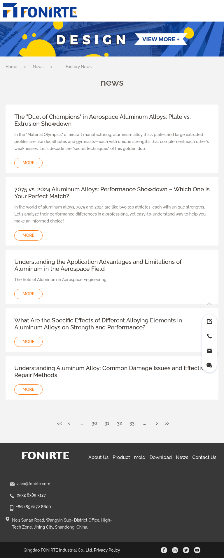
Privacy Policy (107, 550)
